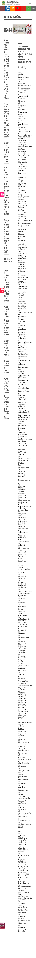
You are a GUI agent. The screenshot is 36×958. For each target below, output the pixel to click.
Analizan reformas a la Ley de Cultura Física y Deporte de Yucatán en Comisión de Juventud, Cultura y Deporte (6, 398)
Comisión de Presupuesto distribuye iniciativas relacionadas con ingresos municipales (6, 152)
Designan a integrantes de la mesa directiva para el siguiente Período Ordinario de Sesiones (6, 285)
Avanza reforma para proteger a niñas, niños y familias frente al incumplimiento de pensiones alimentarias (6, 236)
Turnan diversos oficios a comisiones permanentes (6, 367)
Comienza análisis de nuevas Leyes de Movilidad (6, 347)
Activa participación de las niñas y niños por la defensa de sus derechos (6, 321)
